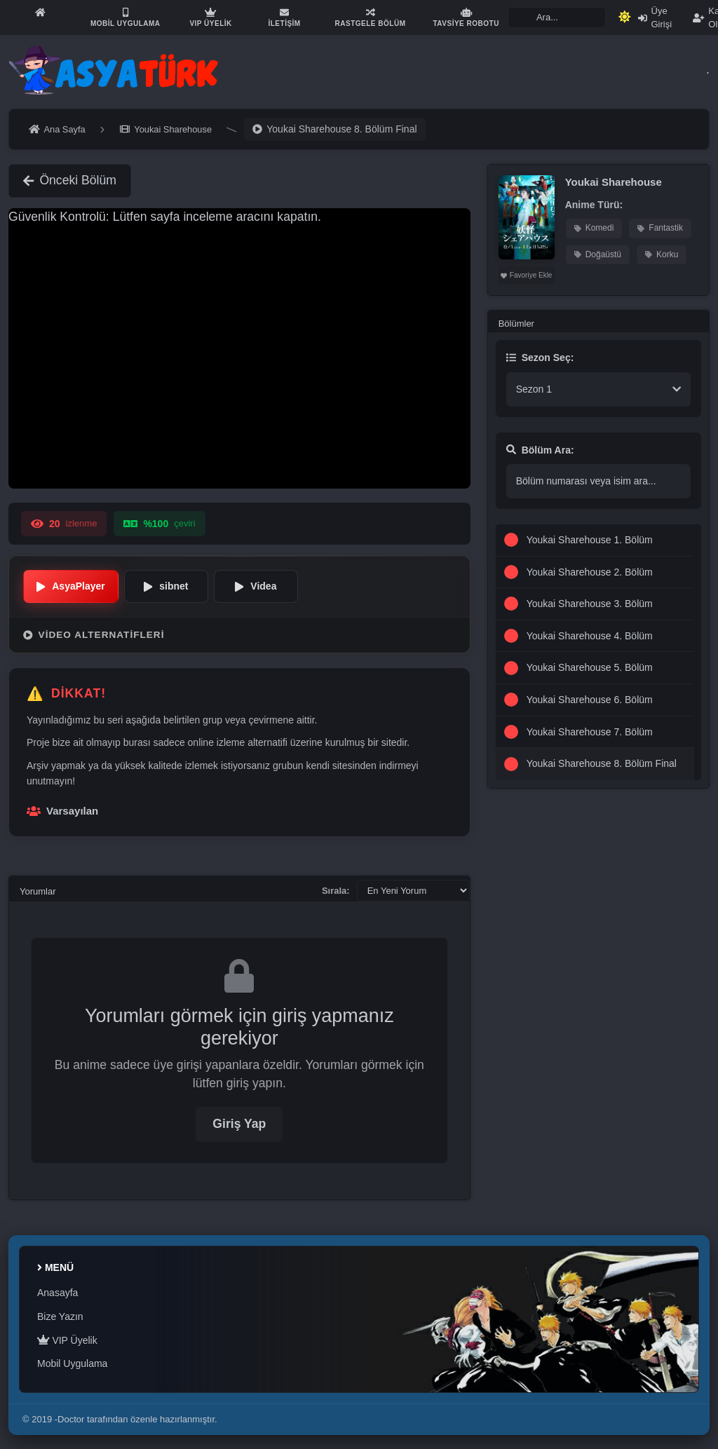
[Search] (557, 17)
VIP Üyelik (67, 1340)
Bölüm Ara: (540, 450)
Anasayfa (57, 1292)
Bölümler (516, 323)
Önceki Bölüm (69, 180)
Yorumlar (38, 891)
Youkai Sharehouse (613, 182)
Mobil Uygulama (72, 1363)
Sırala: (336, 890)
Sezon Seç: (540, 357)
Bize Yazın (60, 1316)
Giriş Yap (239, 1124)
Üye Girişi (655, 17)
